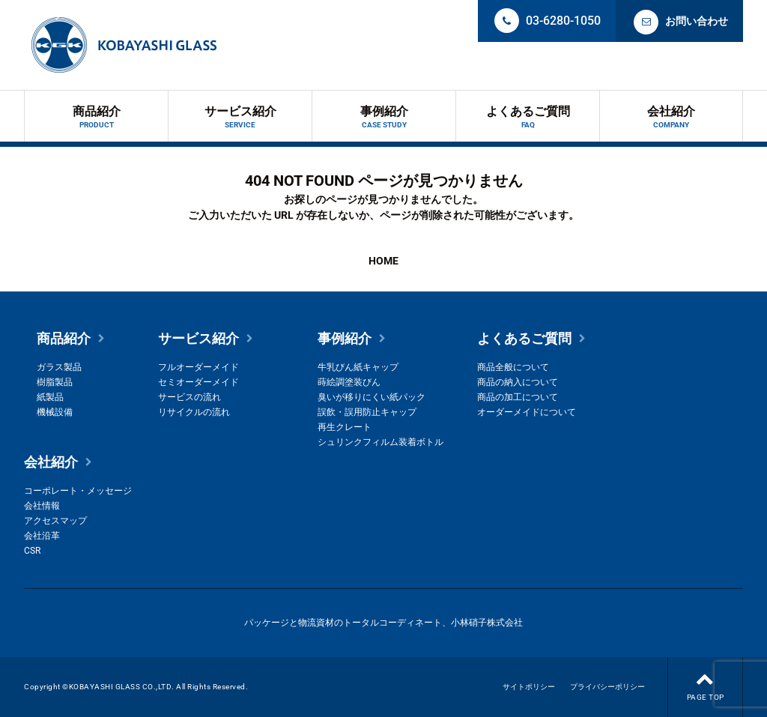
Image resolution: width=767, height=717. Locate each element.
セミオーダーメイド (198, 382)
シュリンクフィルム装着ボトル (380, 442)
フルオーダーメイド (198, 367)
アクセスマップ (55, 520)
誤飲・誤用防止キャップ (367, 412)
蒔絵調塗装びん (349, 382)
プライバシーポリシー (607, 687)
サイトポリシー (529, 687)
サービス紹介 (240, 117)
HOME (383, 261)
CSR (32, 550)
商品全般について (513, 367)
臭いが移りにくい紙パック (371, 397)
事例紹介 (383, 117)
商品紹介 (96, 117)
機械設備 (55, 412)
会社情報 (42, 505)
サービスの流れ (189, 397)
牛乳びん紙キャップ (358, 367)
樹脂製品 (55, 382)
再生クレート (345, 427)
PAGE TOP (705, 679)
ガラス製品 (59, 367)
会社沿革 (42, 535)
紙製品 (50, 397)
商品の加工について (517, 397)
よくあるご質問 (527, 117)
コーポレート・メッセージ (78, 490)
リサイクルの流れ (194, 412)
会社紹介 (671, 117)
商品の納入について (517, 382)
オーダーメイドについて (526, 412)
